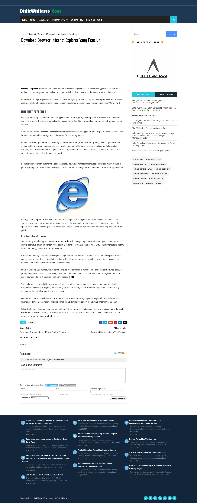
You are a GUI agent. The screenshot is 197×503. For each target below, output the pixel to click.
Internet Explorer (30, 88)
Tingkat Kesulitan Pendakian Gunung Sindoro (97, 450)
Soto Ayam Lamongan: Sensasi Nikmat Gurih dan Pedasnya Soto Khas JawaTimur (154, 109)
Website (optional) (97, 388)
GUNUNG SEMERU (162, 169)
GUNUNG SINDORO (141, 174)
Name (22, 388)
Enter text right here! (73, 375)
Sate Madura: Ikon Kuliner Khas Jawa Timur (151, 150)
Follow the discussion (124, 353)
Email (57, 388)
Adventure (138, 159)
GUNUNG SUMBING (159, 174)
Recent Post (143, 94)
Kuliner (149, 183)
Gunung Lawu (139, 179)
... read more (61, 448)
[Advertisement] (72, 66)
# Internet (32, 322)
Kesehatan (43, 19)
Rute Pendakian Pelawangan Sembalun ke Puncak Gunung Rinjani (154, 144)
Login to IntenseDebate (51, 385)
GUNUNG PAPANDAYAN (142, 169)
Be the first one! (58, 360)
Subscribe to (34, 397)
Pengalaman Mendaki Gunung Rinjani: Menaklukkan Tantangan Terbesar (148, 101)
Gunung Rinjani (156, 179)
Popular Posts (165, 94)
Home (24, 19)
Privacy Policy (60, 19)
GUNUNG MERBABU (158, 164)
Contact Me (77, 19)
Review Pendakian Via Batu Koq (146, 115)
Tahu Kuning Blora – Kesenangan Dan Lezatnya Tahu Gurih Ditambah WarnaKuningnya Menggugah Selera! (153, 135)
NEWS (32, 19)
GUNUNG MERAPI (140, 164)
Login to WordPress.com (67, 385)
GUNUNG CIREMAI (153, 159)
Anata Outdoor (94, 19)
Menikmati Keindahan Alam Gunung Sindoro (96, 420)
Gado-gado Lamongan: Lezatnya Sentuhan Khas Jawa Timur (153, 121)
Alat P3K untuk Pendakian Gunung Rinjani (150, 128)
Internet (32, 34)
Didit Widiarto (62, 498)
